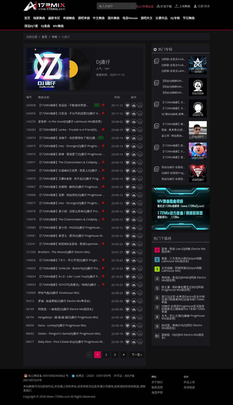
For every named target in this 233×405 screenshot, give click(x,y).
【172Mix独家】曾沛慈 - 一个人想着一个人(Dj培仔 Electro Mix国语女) (174, 157)
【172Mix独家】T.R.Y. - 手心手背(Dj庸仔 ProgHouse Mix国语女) (78, 260)
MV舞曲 (58, 26)
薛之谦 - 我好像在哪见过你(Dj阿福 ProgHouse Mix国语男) (182, 289)
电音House (130, 18)
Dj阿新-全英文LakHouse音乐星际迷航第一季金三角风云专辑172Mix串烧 (174, 71)
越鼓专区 (54, 18)
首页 (27, 18)
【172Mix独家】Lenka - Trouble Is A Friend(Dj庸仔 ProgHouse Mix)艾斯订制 (86, 129)
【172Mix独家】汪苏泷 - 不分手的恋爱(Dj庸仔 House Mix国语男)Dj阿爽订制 (85, 113)
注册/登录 (201, 6)
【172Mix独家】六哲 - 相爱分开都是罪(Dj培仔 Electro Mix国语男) (174, 151)
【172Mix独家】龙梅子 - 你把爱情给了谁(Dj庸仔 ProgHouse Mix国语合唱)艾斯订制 (89, 138)
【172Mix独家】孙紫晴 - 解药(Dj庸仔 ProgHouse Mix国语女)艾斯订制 (81, 187)
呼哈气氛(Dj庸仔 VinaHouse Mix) (58, 293)
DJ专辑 (175, 18)
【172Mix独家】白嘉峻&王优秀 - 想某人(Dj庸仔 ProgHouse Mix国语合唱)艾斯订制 (89, 170)
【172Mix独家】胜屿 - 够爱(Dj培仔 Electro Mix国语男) (174, 145)
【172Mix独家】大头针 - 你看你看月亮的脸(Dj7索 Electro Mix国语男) (174, 102)
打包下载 (164, 6)
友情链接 (189, 387)
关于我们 (157, 382)
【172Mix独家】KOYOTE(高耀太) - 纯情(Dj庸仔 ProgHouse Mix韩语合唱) (83, 284)
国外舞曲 (114, 18)
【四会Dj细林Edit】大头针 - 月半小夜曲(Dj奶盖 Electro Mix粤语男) (174, 92)
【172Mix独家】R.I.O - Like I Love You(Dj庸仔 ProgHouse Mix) (77, 276)
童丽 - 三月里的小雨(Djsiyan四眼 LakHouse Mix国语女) (181, 260)
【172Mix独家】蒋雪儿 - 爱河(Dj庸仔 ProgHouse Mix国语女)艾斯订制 (81, 236)
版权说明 (157, 387)
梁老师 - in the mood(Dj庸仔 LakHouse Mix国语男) (70, 121)
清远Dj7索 (31, 26)
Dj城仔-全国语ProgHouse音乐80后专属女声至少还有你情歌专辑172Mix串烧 (174, 173)
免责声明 (157, 392)
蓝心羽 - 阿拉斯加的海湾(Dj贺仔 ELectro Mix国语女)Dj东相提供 (174, 135)
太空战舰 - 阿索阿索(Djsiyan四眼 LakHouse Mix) (181, 270)
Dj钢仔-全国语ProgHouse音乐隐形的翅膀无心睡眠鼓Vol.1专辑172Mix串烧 (183, 309)
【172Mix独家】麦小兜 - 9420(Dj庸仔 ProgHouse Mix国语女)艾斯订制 (82, 227)
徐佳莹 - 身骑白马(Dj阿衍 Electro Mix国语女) (181, 327)
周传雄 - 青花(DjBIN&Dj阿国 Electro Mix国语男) (183, 279)
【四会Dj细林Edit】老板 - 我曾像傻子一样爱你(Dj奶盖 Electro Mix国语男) (174, 81)
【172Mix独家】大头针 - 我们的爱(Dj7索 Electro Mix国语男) (174, 108)
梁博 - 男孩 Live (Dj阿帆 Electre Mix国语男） (183, 250)
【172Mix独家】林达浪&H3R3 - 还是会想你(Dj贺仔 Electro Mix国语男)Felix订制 (174, 124)
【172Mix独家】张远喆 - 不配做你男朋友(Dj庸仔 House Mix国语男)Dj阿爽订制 (86, 105)
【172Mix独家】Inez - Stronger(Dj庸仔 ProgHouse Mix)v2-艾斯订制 (80, 203)
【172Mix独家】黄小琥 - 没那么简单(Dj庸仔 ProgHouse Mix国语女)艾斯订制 (85, 211)
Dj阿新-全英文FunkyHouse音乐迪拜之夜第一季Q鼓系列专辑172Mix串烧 (174, 65)
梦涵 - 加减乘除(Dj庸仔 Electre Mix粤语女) (64, 301)
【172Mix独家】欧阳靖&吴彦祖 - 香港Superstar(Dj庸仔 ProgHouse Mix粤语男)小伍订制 (93, 244)
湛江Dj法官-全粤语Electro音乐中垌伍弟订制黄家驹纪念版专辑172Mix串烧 (183, 299)
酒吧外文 (147, 18)
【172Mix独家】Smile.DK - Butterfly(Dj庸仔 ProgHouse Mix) (76, 268)
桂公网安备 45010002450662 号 (48, 376)
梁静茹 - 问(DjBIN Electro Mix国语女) (182, 336)
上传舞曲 (182, 6)
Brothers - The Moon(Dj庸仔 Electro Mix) (64, 252)
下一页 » (137, 354)
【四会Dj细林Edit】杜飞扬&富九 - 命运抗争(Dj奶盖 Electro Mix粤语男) (174, 86)
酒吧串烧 (84, 18)
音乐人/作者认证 (141, 6)
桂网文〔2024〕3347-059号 (93, 376)
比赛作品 (161, 18)
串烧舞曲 (69, 18)
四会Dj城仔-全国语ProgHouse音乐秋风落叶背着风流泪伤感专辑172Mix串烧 (174, 167)
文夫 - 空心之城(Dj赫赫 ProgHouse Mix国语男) (183, 317)
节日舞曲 (189, 18)
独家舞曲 (39, 18)
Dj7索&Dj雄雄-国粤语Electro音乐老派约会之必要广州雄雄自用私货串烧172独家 (174, 114)
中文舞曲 (99, 18)
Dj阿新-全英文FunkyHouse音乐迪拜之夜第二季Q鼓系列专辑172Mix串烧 (174, 59)
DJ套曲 (45, 26)
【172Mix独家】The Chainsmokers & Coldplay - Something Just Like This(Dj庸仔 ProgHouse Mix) (99, 162)
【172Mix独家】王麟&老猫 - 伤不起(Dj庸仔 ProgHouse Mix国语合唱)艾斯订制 (86, 178)
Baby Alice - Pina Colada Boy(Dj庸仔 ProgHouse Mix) (71, 342)
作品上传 (189, 382)
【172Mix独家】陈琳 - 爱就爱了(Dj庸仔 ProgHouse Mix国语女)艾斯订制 (83, 154)
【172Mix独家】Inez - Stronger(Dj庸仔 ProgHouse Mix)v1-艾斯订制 (80, 146)
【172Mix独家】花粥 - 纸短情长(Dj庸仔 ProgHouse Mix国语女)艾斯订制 (83, 195)
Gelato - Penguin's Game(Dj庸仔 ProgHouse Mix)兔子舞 (73, 333)
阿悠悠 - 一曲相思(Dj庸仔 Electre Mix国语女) (65, 309)
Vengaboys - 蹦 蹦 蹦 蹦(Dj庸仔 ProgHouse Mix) (68, 317)
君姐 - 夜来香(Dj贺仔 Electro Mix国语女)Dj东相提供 (174, 129)
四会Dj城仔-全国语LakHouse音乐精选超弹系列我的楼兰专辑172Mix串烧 (174, 179)
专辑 (54, 37)
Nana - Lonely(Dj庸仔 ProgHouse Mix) (62, 325)
